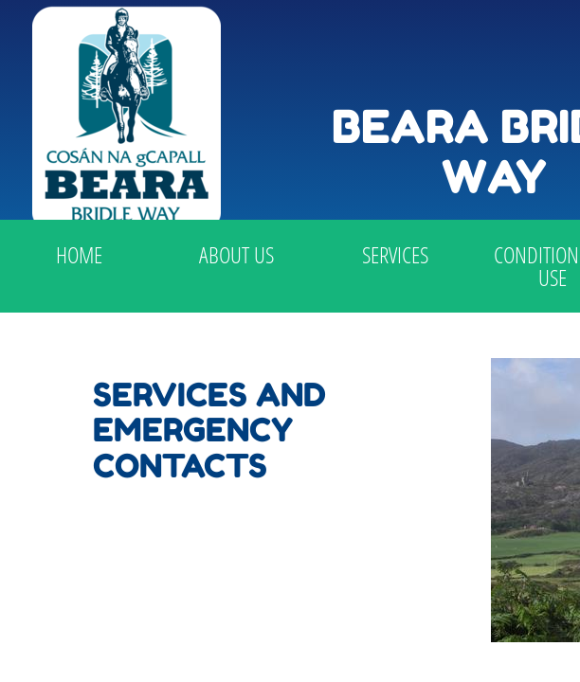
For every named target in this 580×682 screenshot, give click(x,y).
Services (395, 254)
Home (79, 254)
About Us (236, 254)
